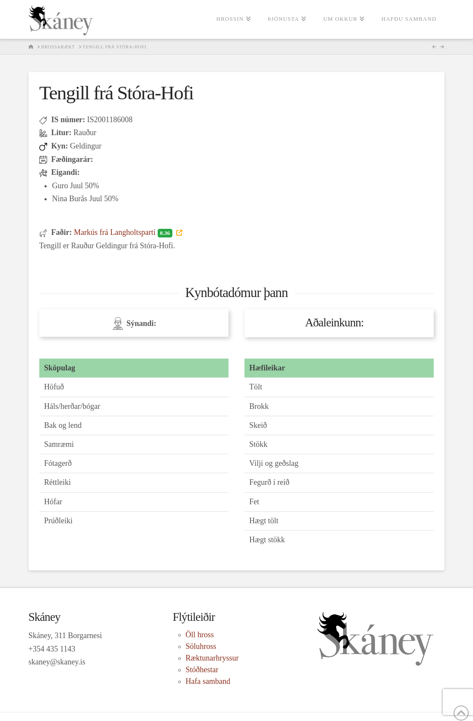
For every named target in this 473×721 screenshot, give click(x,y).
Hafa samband (208, 681)
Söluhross (201, 646)
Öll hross (200, 634)
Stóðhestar (202, 669)
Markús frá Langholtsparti (124, 232)
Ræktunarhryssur (212, 658)
